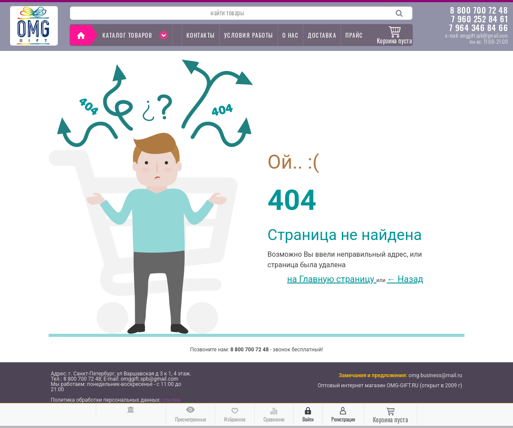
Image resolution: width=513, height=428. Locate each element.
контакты (200, 35)
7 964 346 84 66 (478, 27)
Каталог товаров (135, 35)
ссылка (171, 400)
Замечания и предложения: (373, 375)
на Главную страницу (321, 279)
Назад (405, 279)
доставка (322, 35)
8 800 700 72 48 (479, 10)
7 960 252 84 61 (479, 18)
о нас (290, 35)
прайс (354, 35)
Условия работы (248, 35)
